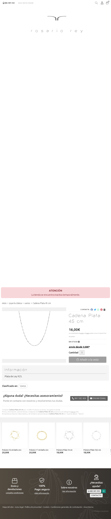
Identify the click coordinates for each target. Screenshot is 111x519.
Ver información (69, 491)
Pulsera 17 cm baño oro (38, 450)
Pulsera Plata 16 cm (64, 450)
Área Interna (88, 507)
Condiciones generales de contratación (66, 507)
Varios (73, 412)
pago (87, 333)
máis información (42, 493)
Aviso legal (19, 507)
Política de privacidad (33, 507)
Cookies (46, 507)
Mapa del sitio (8, 507)
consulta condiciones (14, 493)
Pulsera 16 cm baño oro (11, 450)
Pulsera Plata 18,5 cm (92, 450)
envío (81, 333)
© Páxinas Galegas (100, 511)
